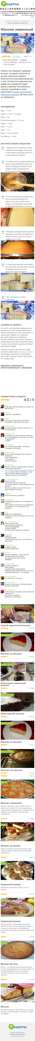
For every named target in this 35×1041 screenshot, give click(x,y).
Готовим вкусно (18, 1026)
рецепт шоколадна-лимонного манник (16, 93)
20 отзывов (16, 56)
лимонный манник (25, 352)
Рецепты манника (7, 607)
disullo (30, 56)
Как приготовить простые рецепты (10, 4)
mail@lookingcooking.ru (17, 1036)
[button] (32, 3)
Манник (4, 782)
